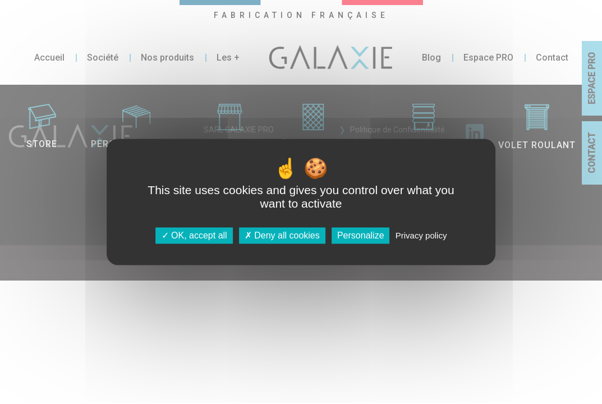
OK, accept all (194, 235)
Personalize (360, 235)
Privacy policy (421, 235)
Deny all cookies (282, 235)
